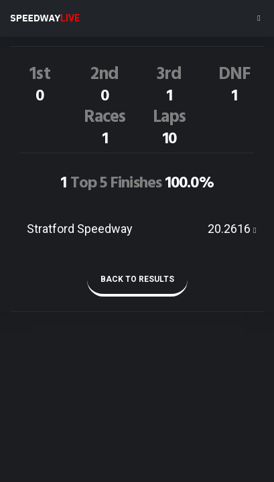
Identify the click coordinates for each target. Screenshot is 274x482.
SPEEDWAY (45, 18)
